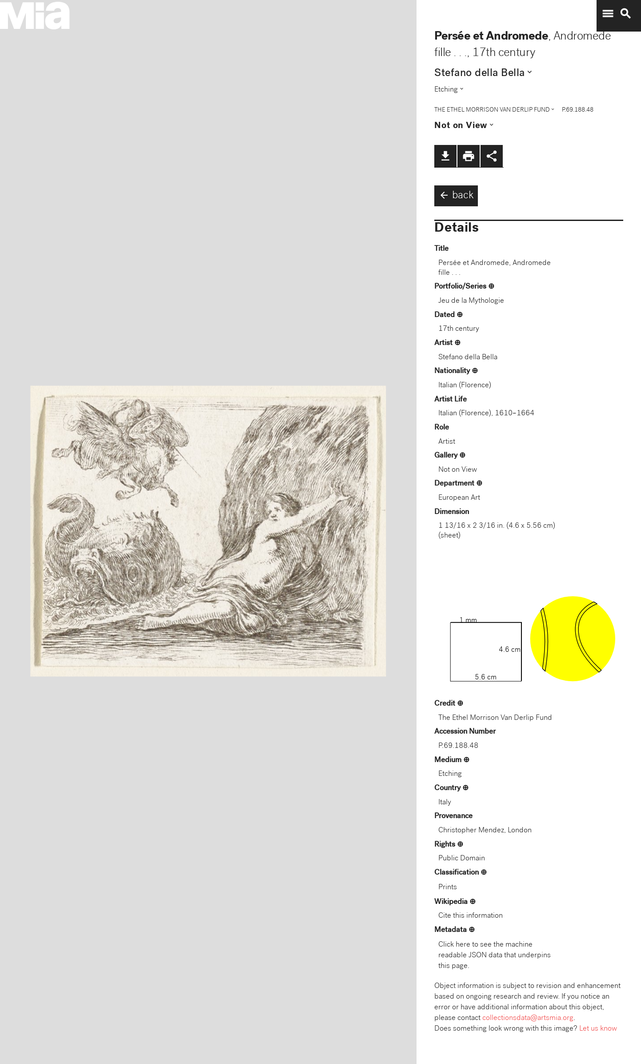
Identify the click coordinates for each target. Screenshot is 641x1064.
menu (607, 13)
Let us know (598, 1029)
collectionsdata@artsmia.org (527, 1018)
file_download (445, 156)
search (625, 13)
